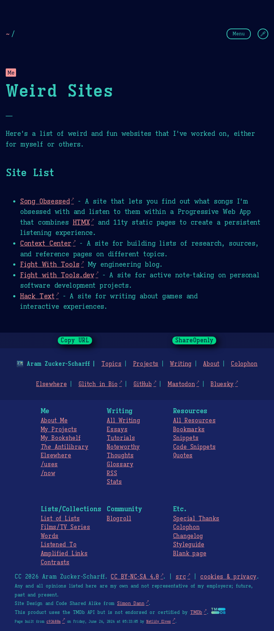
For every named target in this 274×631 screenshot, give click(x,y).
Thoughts (120, 455)
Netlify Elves (158, 621)
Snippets (185, 438)
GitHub (142, 384)
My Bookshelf (61, 438)
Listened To (59, 544)
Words (50, 536)
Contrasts (55, 562)
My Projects (59, 429)
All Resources (194, 420)
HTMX (81, 222)
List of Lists (60, 518)
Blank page (189, 553)
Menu (239, 34)
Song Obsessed (45, 201)
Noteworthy (123, 447)
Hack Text (37, 296)
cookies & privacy (228, 576)
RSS (112, 473)
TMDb (196, 612)
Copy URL (75, 340)
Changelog (188, 536)
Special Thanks (196, 518)
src (181, 576)
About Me (54, 420)
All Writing (123, 420)
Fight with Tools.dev (57, 275)
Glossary (120, 464)
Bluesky (222, 384)
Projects (145, 364)
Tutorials (121, 438)
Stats (114, 482)
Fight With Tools (50, 264)
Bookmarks (189, 429)
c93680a (53, 621)
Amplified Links (64, 553)
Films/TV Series (65, 527)
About (211, 364)
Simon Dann (130, 603)
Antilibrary (64, 447)
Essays (117, 429)
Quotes (183, 455)
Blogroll (119, 518)
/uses (49, 464)
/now (48, 473)
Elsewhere (51, 384)
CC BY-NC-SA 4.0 (135, 576)
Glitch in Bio (98, 384)
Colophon (244, 364)
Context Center (45, 243)
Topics (111, 364)
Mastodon (181, 384)
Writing (181, 364)
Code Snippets (194, 447)
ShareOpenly (194, 340)
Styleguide (188, 544)
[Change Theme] (263, 34)
